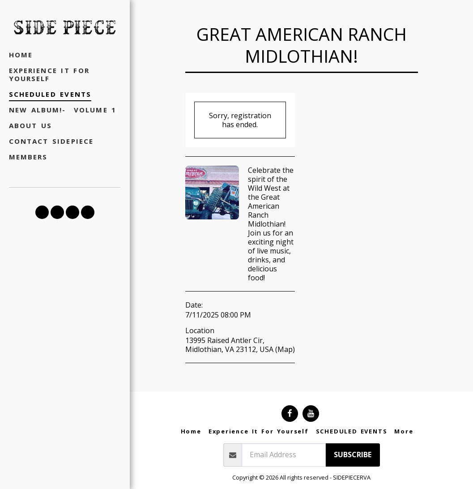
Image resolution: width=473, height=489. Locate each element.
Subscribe (352, 454)
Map (285, 349)
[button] (42, 212)
